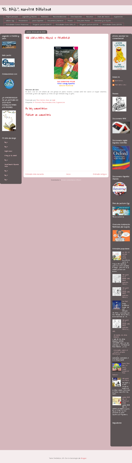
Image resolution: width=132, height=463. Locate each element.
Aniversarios (23, 21)
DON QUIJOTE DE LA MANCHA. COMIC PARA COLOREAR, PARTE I (126, 279)
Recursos (89, 17)
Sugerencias (118, 17)
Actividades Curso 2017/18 (112, 24)
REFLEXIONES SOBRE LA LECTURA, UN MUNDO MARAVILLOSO (120, 352)
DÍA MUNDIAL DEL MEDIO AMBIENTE (120, 336)
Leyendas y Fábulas (29, 17)
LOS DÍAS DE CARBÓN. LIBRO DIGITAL (126, 255)
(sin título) (125, 301)
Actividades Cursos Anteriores (17, 24)
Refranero (45, 17)
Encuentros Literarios (55, 21)
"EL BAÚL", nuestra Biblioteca (26, 9)
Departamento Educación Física (12, 165)
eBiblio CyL (10, 21)
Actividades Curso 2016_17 (65, 24)
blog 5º (6, 147)
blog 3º (6, 175)
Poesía (70, 21)
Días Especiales (76, 17)
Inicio (68, 174)
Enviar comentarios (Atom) (71, 180)
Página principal (12, 17)
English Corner (8, 151)
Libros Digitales (37, 21)
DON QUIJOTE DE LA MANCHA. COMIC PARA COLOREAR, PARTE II (126, 293)
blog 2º (6, 160)
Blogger (83, 458)
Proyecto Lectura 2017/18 (89, 24)
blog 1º (6, 180)
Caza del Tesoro (103, 17)
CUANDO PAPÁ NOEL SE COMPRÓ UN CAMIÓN (126, 400)
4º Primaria (37, 102)
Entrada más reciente (34, 174)
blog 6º (6, 142)
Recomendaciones (59, 17)
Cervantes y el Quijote (102, 21)
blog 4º (6, 171)
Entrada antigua (100, 174)
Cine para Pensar (83, 21)
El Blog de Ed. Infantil (11, 156)
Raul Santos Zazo (120, 85)
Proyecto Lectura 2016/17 (42, 24)
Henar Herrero (119, 81)
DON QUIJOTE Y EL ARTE (125, 380)
